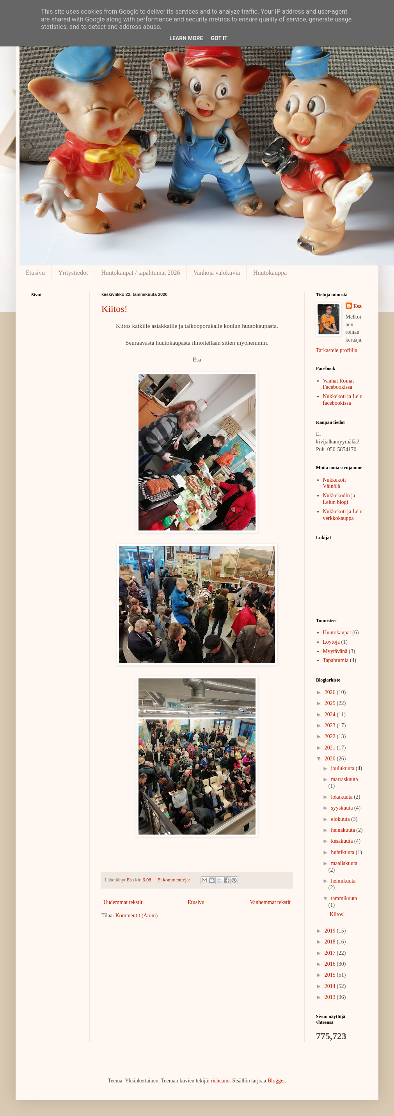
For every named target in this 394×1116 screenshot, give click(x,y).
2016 (331, 964)
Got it (219, 38)
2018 (331, 942)
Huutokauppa (270, 272)
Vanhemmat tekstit (270, 902)
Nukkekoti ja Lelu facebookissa (343, 399)
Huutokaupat (337, 632)
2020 (331, 759)
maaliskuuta (344, 863)
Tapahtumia (336, 660)
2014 (331, 986)
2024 (331, 714)
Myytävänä (335, 651)
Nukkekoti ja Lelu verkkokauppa (343, 515)
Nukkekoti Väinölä (334, 483)
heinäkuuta (343, 830)
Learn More (186, 38)
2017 (331, 953)
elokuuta (341, 819)
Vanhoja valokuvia (216, 272)
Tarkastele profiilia (336, 350)
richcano (220, 1081)
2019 (331, 931)
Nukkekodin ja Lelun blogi (339, 499)
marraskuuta (344, 779)
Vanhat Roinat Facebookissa (338, 384)
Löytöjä (331, 642)
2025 (331, 703)
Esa (357, 306)
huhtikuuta (343, 852)
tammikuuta (344, 898)
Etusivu (35, 272)
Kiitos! (114, 309)
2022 (331, 736)
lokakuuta (342, 797)
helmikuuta (343, 881)
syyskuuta (342, 808)
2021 (331, 748)
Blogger (276, 1081)
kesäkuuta (342, 841)
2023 (331, 725)
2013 (331, 997)
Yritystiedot (73, 272)
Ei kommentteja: (174, 880)
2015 (331, 975)
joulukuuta (343, 768)
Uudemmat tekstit (122, 902)
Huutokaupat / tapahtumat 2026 (140, 272)
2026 (331, 692)
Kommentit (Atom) (136, 915)
